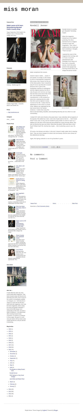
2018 (10, 342)
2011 (10, 396)
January (12, 386)
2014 (10, 389)
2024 (10, 329)
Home (54, 203)
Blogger (56, 410)
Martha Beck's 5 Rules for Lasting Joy (20, 180)
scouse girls (19, 153)
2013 (10, 391)
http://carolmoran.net (13, 112)
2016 (10, 347)
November (13, 353)
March (12, 381)
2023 (10, 331)
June (11, 363)
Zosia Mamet (19, 249)
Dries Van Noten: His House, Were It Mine (21, 208)
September (13, 358)
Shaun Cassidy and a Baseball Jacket (20, 237)
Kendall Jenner (13, 373)
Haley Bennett (19, 139)
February (12, 384)
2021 (10, 336)
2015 (10, 349)
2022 (10, 333)
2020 (10, 338)
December (13, 351)
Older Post (74, 203)
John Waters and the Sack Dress (20, 127)
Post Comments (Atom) (43, 206)
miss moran (21, 9)
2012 (10, 393)
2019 (10, 340)
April (11, 367)
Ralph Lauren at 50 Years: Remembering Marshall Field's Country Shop (15, 27)
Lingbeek (44, 410)
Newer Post (34, 203)
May (11, 365)
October (12, 356)
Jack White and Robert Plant (17, 379)
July (11, 360)
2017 (10, 345)
